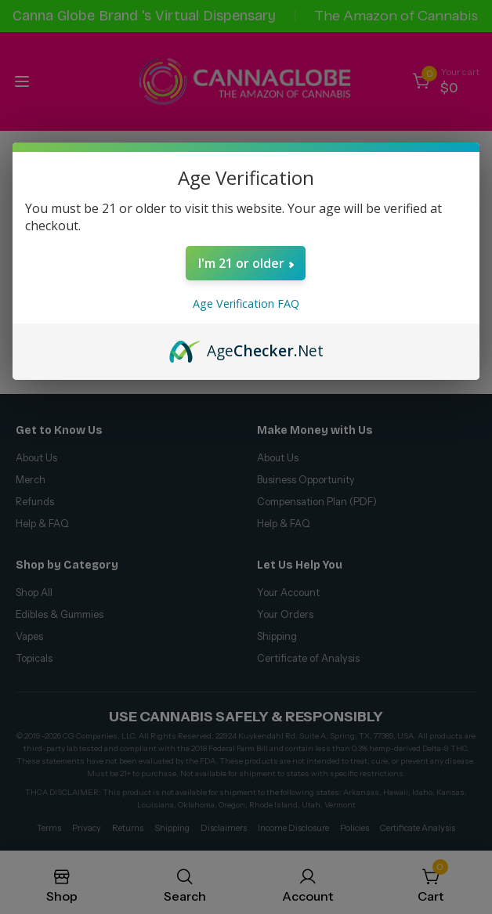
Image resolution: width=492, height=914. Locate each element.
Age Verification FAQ (246, 303)
